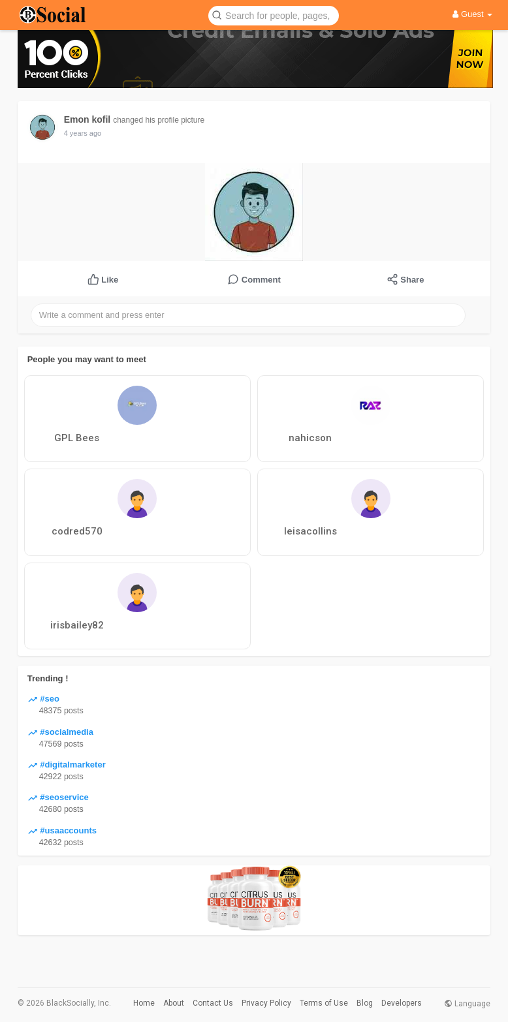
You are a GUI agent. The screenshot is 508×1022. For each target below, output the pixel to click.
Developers (401, 1003)
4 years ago (82, 133)
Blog (365, 1003)
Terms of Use (324, 1003)
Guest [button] (472, 14)
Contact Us (213, 1003)
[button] (273, 14)
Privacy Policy (266, 1003)
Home (144, 1003)
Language (467, 1004)
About (173, 1003)
